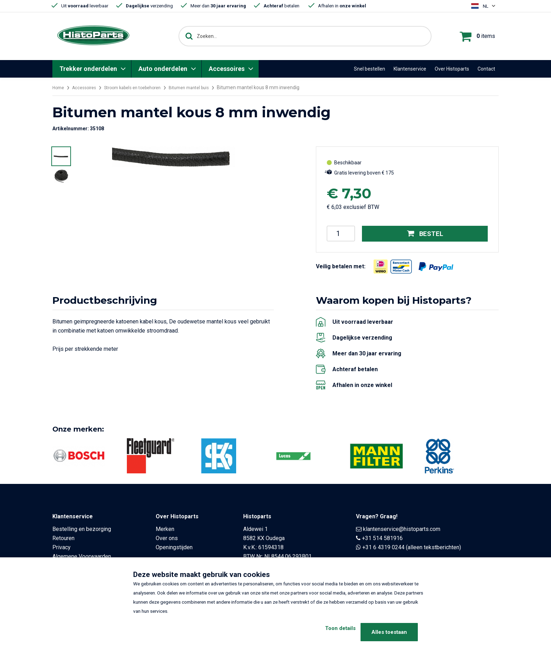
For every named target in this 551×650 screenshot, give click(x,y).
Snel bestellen (369, 69)
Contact (486, 69)
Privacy (61, 547)
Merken (165, 529)
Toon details (329, 632)
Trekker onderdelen (88, 68)
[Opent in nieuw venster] (381, 266)
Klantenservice (410, 69)
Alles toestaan (389, 632)
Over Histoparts (452, 69)
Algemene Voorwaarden (81, 556)
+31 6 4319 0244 (383, 547)
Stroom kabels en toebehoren (142, 87)
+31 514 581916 (382, 538)
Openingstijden (174, 547)
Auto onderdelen (162, 68)
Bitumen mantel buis (206, 87)
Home (59, 87)
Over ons (167, 538)
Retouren (63, 538)
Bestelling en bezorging (81, 529)
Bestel (425, 233)
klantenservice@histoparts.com (401, 529)
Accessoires (227, 68)
